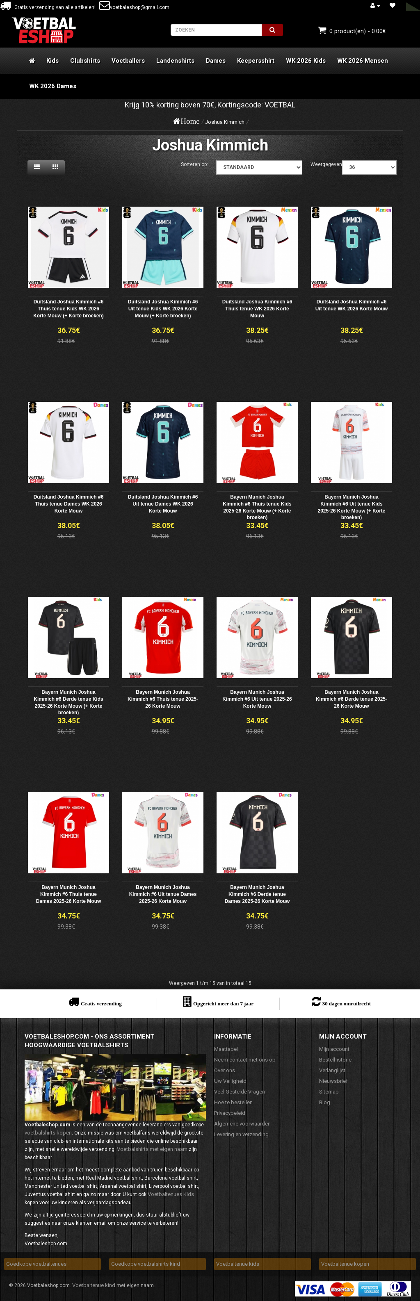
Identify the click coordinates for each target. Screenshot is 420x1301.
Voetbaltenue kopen (345, 1264)
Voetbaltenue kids (237, 1264)
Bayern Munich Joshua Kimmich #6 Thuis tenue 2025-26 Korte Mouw (163, 699)
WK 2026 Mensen (362, 60)
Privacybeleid (229, 1113)
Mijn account (334, 1049)
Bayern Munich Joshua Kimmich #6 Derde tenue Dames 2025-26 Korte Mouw (257, 894)
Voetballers (128, 60)
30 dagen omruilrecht (346, 1003)
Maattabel (226, 1049)
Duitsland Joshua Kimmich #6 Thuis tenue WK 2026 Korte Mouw (257, 309)
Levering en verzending (241, 1134)
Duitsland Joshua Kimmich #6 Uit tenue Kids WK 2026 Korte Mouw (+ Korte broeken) (163, 309)
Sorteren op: (194, 164)
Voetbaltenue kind (93, 1285)
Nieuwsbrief (333, 1081)
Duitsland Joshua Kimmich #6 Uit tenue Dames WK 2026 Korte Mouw (163, 504)
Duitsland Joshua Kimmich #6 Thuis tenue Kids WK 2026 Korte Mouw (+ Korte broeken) (68, 309)
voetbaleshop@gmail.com (134, 7)
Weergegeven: (326, 164)
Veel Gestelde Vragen (239, 1092)
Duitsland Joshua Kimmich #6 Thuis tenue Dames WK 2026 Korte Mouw (69, 504)
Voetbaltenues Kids (171, 1194)
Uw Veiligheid (230, 1081)
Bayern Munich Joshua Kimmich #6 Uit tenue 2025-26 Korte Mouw (257, 699)
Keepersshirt (255, 60)
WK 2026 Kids (306, 60)
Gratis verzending (101, 1003)
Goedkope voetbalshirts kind (145, 1264)
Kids (52, 60)
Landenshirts (175, 60)
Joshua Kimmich (224, 122)
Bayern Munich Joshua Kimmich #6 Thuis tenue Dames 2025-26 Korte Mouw (68, 894)
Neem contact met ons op (245, 1060)
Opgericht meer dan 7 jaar (223, 1003)
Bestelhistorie (335, 1060)
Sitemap (329, 1092)
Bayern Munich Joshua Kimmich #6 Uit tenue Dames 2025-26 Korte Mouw (163, 894)
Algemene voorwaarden (242, 1124)
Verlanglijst (332, 1070)
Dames (216, 60)
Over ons (224, 1070)
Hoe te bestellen (233, 1102)
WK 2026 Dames (52, 86)
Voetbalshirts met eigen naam (152, 1149)
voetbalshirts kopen (48, 1133)
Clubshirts (85, 60)
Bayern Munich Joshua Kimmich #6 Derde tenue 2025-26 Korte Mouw (351, 699)
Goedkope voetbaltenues (36, 1264)
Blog (324, 1102)
